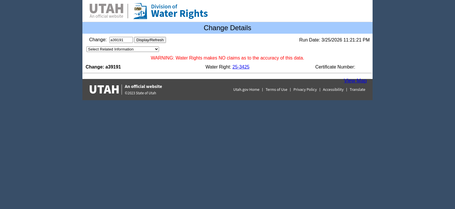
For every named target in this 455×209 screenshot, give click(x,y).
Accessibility (333, 90)
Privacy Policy (305, 90)
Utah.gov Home (246, 90)
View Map (355, 81)
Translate (357, 90)
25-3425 (241, 66)
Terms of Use (276, 90)
